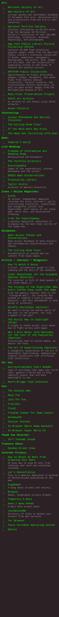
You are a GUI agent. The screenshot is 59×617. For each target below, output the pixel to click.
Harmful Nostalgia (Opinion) (28, 358)
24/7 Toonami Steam (21, 511)
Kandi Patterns (18, 127)
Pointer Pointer (19, 491)
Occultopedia (17, 193)
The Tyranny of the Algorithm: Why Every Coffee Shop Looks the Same (33, 335)
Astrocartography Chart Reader (30, 428)
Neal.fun (14, 460)
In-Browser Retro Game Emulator (30, 496)
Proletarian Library (22, 209)
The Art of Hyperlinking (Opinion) (33, 405)
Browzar (13, 572)
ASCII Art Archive (21, 115)
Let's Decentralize (21, 549)
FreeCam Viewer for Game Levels (30, 481)
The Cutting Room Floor (24, 145)
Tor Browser (16, 605)
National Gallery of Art (25, 8)
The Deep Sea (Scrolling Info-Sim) (33, 155)
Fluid (11, 475)
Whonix (12, 615)
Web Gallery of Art (21, 13)
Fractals (14, 470)
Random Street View (21, 521)
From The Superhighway (24, 254)
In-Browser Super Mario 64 (27, 501)
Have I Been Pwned (21, 585)
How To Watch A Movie (23, 308)
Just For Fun (17, 465)
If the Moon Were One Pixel (27, 150)
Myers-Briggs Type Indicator (28, 445)
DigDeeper (14, 563)
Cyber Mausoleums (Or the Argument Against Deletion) (33, 321)
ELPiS (11, 227)
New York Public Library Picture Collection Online (31, 52)
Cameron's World (19, 166)
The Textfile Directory (24, 187)
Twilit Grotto (18, 214)
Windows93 (14, 486)
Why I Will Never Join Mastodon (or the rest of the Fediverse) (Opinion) (30, 390)
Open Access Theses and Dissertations (24, 275)
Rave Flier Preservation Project (31, 110)
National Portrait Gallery (27, 31)
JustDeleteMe (17, 594)
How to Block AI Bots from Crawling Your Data (27, 533)
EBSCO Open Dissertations (26, 204)
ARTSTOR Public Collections (27, 84)
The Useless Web (19, 455)
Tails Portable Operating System (31, 610)
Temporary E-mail (20, 580)
